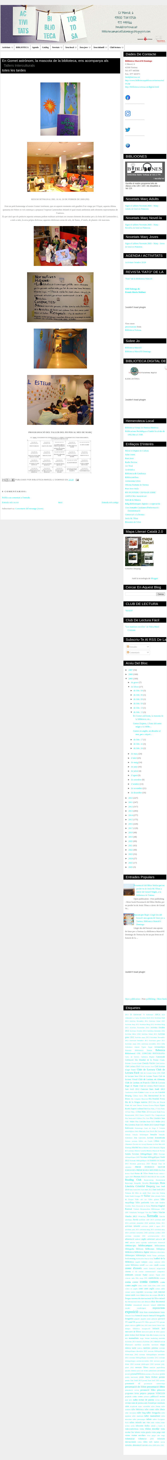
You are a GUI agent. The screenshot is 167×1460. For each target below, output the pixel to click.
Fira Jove (146, 1118)
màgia (162, 1345)
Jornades (153, 1135)
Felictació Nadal (155, 1112)
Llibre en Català (145, 1141)
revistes (128, 1403)
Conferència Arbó (131, 1092)
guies (138, 1325)
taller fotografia (153, 1412)
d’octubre (135, 784)
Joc (156, 1131)
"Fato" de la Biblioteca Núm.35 (138, 278)
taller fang (141, 1413)
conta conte (131, 1281)
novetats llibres (141, 1367)
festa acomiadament (152, 1312)
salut (127, 1406)
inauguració (146, 1329)
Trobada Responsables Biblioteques (146, 1209)
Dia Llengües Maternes (139, 1099)
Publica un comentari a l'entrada (16, 497)
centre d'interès (133, 1268)
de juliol (135, 771)
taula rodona (155, 1422)
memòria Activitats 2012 (145, 1341)
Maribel (135, 1148)
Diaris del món (130, 1105)
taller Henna (155, 1406)
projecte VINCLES (156, 1393)
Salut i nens (130, 454)
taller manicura (137, 1416)
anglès (143, 1239)
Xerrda (135, 1220)
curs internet (159, 1292)
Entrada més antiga (110, 502)
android (137, 1239)
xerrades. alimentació (133, 1445)
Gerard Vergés (159, 1125)
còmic (138, 1295)
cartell (142, 1265)
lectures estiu (158, 1335)
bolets (149, 1255)
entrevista (161, 1305)
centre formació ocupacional (154, 1268)
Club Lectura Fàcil (132, 1066)
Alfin (163, 1044)
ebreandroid (137, 1305)
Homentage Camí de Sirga (145, 1128)
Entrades (132, 647)
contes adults (160, 1289)
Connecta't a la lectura (134, 514)
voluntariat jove (146, 1439)
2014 (130, 815)
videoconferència (131, 1429)
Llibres (156, 1141)
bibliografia (129, 1249)
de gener (135, 682)
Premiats (137, 1177)
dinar (153, 1302)
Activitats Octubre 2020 (135, 262)
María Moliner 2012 (146, 1148)
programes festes (132, 1393)
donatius (128, 1305)
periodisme (153, 1371)
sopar (140, 1406)
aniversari (151, 1239)
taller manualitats (152, 1416)
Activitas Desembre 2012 (138, 1021)
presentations (131, 326)
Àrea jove (84, 47)
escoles (127, 1308)
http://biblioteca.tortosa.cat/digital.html (142, 87)
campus (144, 1262)
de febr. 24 (138, 748)
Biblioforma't (130, 1053)
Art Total (129, 466)
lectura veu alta (146, 1335)
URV (127, 1212)
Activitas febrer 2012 (133, 1034)
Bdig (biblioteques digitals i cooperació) (142, 503)
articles (132, 1242)
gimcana (154, 1319)
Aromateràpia (159, 1047)
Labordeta (142, 1138)
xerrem (145, 1445)
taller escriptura (130, 1413)
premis (162, 1377)
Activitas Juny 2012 (132, 1024)
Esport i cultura (137, 1109)
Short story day (153, 1193)
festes (163, 1312)
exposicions (159, 1307)
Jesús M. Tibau (131, 518)
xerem (163, 1442)
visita (142, 1429)
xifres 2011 (160, 1445)
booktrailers (140, 1259)
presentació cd (132, 1384)
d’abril (134, 758)
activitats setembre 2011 (135, 1236)
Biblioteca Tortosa (133, 330)
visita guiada (146, 1432)
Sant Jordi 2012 (146, 1190)
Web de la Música (133, 500)
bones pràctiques (159, 1255)
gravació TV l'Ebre (142, 1322)
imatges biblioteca (132, 1329)
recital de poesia (146, 1400)
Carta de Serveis (132, 1057)
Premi (151, 1173)
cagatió (137, 1262)
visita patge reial (158, 1432)
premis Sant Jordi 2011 (133, 1380)
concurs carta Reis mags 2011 (136, 1278)
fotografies (129, 1319)
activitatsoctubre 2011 (156, 1236)
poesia (162, 1374)
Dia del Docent (159, 1102)
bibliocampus (145, 1245)
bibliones (139, 1249)
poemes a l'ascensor (153, 1374)
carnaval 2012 (159, 1262)
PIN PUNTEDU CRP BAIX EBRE (140, 492)
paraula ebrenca (130, 1371)
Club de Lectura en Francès (137, 1082)
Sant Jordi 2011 (134, 1190)
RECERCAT (152, 1177)
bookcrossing (130, 1259)
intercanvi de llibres (133, 1332)
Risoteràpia (154, 1183)
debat (147, 1295)
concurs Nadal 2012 (157, 1275)
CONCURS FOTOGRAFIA (153, 1053)
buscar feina (149, 1259)
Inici (60, 502)
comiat (141, 1272)
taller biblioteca (137, 1409)
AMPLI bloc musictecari (136, 496)
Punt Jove (129, 458)
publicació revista (158, 1397)
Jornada (127, 1135)
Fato (145, 1109)
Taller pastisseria (142, 1203)
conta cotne (156, 1285)
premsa (162, 1380)
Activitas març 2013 (142, 1037)
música (128, 1348)
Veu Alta (148, 1212)
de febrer (135, 686)
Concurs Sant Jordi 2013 (153, 1089)
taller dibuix (160, 1409)
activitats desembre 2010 (138, 1223)
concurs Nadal (141, 1275)
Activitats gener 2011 (157, 1040)
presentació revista (132, 1390)
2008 (130, 674)
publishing (150, 999)
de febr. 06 (138, 695)
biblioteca (129, 1252)
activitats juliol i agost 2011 (153, 1226)
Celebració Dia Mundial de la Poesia (141, 1060)
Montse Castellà (140, 1151)
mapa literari (145, 1338)
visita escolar (152, 1428)
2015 (130, 819)
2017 (130, 828)
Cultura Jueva (138, 1096)
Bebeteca (160, 1050)
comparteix (161, 1272)
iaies (163, 1325)
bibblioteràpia (130, 1246)
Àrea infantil (100, 47)
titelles (147, 1426)
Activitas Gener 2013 (157, 1021)
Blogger (154, 578)
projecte (143, 1393)
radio (135, 1400)
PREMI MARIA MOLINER (147, 1170)
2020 (130, 841)
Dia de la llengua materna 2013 (138, 1102)
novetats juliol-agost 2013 (144, 1364)
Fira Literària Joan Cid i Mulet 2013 (139, 1125)
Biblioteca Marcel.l (133, 347)
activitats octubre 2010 (156, 1233)
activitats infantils (132, 1226)
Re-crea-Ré (161, 1177)
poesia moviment (131, 1377)
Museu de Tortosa (159, 1151)
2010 (130, 798)
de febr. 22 (138, 744)
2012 (130, 806)
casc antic (149, 1265)
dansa (142, 1295)
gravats (162, 1322)
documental (160, 1302)
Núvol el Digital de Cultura (137, 450)
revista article (160, 1400)
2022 (130, 850)
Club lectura (116, 47)
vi (164, 1426)
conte (141, 1289)
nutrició (152, 1367)
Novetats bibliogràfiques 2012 (144, 1154)
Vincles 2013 (131, 1216)
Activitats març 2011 (133, 1044)
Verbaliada (133, 1212)
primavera (161, 1390)
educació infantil (149, 1305)
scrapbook (133, 1406)
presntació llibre (147, 1390)
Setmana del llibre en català (135, 1193)
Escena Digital (154, 1105)
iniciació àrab (159, 1329)
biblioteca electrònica (157, 1252)
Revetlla (145, 1183)
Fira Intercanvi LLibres (133, 1118)
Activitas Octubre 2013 (138, 1031)
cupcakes (139, 1292)
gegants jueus (145, 1319)
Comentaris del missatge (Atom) (29, 508)
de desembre (136, 792)
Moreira (149, 1151)
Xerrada (152, 1216)
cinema (128, 1272)
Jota (135, 1138)
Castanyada (160, 1057)
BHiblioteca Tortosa (143, 1050)
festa (141, 1312)
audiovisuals (152, 1242)
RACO (144, 1177)
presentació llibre (156, 1386)
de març (134, 753)
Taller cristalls (155, 1196)
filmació (128, 1316)
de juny (134, 766)
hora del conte (146, 1325)
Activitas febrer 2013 (149, 1034)
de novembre (137, 788)
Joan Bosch (150, 1131)
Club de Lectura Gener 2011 (150, 1073)
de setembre (136, 779)
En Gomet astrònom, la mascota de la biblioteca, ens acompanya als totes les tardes (61, 65)
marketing (154, 1338)
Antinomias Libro (133, 481)
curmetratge (148, 1292)
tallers (149, 1419)
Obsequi (154, 1164)
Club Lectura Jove (147, 1066)
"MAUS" (129, 610)
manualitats (134, 1338)
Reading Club (133, 1179)
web (150, 1442)
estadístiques (141, 1308)
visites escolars (138, 1435)
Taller (147, 1195)
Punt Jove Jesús (132, 488)
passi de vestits (142, 1371)
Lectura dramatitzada (156, 1138)
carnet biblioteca (132, 1265)
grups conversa (130, 1325)
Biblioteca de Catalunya (135, 473)
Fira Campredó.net (158, 1115)
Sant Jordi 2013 (159, 1190)
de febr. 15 (138, 712)
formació (152, 1316)
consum (162, 1278)
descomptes (154, 1295)
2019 (130, 837)
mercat (157, 1341)
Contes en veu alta (151, 1092)
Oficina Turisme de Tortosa (137, 485)
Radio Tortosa (131, 462)
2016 (130, 824)
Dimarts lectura (142, 1105)
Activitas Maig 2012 (147, 1024)
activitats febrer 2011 (157, 1223)
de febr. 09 (138, 703)
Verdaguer (141, 1212)
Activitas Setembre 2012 (156, 1031)
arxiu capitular (141, 1242)
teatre (163, 1422)
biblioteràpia (141, 1255)
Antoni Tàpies (140, 1047)
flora (133, 1316)
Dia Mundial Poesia (157, 1099)
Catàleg (45, 47)
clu (136, 1272)
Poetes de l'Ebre (141, 1173)
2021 (130, 845)
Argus (150, 1047)
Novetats (57, 47)
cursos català (130, 1295)
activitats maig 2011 (147, 1229)
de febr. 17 (138, 739)
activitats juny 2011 (132, 1229)
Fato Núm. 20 (143, 1112)
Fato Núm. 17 (152, 1109)
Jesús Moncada (140, 1131)
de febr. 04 (138, 690)
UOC (163, 1209)
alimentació (129, 1239)
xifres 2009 (152, 1445)
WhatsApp (142, 1216)
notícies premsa (150, 1348)
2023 (130, 854)
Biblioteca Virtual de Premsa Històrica (141, 427)
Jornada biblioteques (140, 1135)
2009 (130, 678)
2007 (130, 670)
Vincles (162, 1212)
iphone (162, 1332)
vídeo (145, 1442)
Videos (155, 1212)
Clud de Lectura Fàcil (148, 1086)
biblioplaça (160, 1249)
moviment (154, 1345)
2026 (130, 867)
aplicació (159, 1239)
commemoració (150, 1272)
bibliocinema (160, 1246)
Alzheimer (128, 1047)
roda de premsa (138, 1403)
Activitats (7, 47)
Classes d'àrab (136, 1063)
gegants (137, 1319)
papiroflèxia (161, 1367)
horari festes (156, 1325)
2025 (130, 862)
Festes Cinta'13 (144, 1115)
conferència (153, 1278)
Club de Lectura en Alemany (151, 1079)
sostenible (146, 1406)
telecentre (139, 1426)
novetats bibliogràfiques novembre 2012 (143, 1358)
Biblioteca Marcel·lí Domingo (138, 351)
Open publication (132, 999)
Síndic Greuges (135, 1196)
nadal (134, 1348)
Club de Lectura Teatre (148, 1076)
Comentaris (133, 652)
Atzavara (128, 1050)
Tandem (162, 1203)
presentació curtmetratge (154, 1384)
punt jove (128, 1400)
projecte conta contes (134, 1397)
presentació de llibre (135, 1386)
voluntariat (129, 1438)
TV (142, 1196)
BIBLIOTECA (22, 47)
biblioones (149, 1249)
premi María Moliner (148, 1377)
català (156, 1265)
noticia (139, 1348)
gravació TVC (154, 1322)
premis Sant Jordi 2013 (150, 1380)
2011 (130, 802)
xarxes (156, 1442)
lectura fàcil (134, 1335)
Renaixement (160, 1180)
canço (151, 1262)
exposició (131, 1312)
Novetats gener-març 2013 (140, 1164)
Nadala (128, 1154)
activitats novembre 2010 (138, 1233)
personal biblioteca (137, 1374)
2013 (130, 811)
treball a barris (156, 1426)
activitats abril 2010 (146, 1220)
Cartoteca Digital (147, 1057)
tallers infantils (135, 1422)
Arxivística (130, 469)
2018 (130, 832)
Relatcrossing (149, 1180)
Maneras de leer (152, 1144)
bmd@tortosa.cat (132, 77)
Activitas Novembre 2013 (139, 1028)
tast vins (146, 1422)
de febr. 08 (138, 699)
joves (127, 1335)
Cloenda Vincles (148, 1063)
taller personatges (139, 1419)
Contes (140, 1092)
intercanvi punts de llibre (151, 1332)
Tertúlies (128, 1206)
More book (162, 999)
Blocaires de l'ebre (133, 522)
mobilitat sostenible (142, 1345)
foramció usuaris (141, 1316)
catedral (162, 1265)
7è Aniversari (148, 1015)
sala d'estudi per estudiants (154, 1403)
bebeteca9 (161, 1242)
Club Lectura (160, 1063)
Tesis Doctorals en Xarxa (141, 1206)
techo (133, 1426)
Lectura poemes (131, 1141)
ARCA (157, 1015)
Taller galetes (153, 1199)
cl (133, 1272)
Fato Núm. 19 (132, 1112)
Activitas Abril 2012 (147, 1018)
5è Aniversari (135, 1015)
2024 (130, 858)
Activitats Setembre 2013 (138, 1040)
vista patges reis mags (156, 1435)
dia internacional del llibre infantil (151, 1298)
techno (127, 1426)
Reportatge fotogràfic (133, 1183)
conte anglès (149, 1289)
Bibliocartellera (132, 477)
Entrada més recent (10, 502)
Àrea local (71, 47)
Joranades (161, 1131)
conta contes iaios (144, 1285)
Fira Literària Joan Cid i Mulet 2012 (150, 1122)
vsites (140, 1442)
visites (127, 1435)
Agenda (35, 47)
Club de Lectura (146, 1069)
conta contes (149, 1281)
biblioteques (130, 1255)
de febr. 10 (138, 708)
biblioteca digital (141, 1252)
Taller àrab (154, 1203)
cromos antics (130, 1292)
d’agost (134, 775)
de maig (134, 762)
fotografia (160, 1315)
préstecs (146, 1397)
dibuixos (148, 1302)
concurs (129, 1274)
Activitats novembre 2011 (150, 1044)
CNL (139, 1053)
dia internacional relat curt (134, 1302)
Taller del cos (141, 1199)
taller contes (149, 1409)
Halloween (129, 1128)
